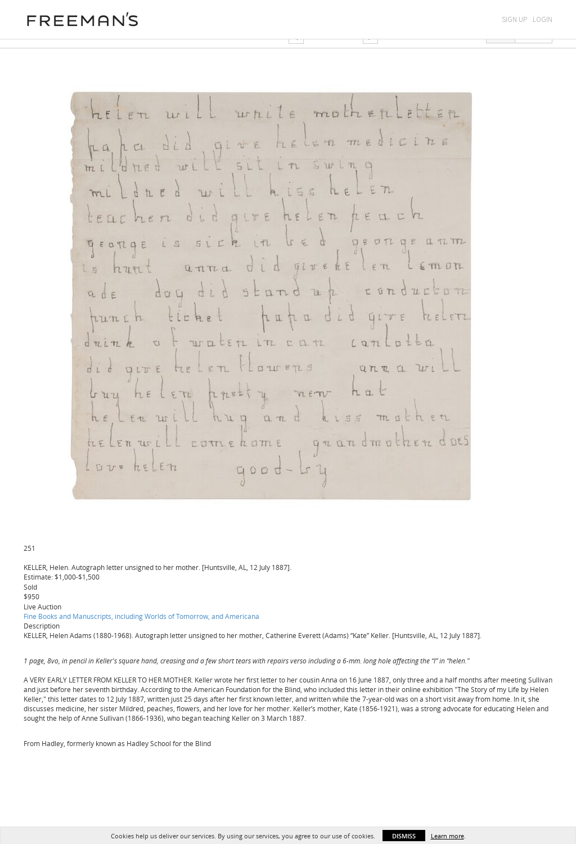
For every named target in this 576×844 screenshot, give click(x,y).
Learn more (447, 836)
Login (542, 19)
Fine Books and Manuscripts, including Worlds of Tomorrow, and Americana (141, 616)
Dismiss (404, 836)
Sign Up (514, 19)
